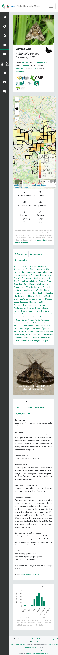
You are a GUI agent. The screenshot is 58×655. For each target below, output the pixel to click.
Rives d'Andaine (28, 313)
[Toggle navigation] (51, 6)
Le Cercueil (19, 296)
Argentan (18, 269)
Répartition (39, 407)
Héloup (31, 284)
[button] (17, 109)
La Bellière (40, 284)
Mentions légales (36, 642)
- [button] (17, 113)
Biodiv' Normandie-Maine (28, 6)
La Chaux (35, 287)
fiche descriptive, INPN (29, 574)
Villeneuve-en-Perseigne (30, 340)
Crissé (16, 281)
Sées (34, 334)
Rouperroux (41, 313)
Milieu (30, 407)
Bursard (37, 275)
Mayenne (17, 305)
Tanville (18, 337)
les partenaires (21, 242)
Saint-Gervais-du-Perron (40, 322)
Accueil (11, 639)
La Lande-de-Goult (34, 293)
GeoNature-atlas (24, 651)
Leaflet (16, 185)
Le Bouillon (48, 293)
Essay (49, 281)
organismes (36, 254)
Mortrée (42, 305)
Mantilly (41, 302)
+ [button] (17, 105)
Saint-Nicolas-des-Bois (44, 331)
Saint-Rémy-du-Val (23, 334)
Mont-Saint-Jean (30, 305)
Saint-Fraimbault (21, 322)
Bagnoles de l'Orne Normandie (26, 272)
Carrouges (46, 275)
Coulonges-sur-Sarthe (43, 278)
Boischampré (45, 272)
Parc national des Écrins (48, 651)
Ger (25, 284)
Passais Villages (41, 308)
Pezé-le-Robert (27, 311)
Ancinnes (42, 266)
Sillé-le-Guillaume (45, 334)
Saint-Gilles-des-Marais (23, 325)
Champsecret (27, 278)
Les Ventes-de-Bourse (28, 299)
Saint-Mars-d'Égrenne (40, 328)
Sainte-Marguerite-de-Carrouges (35, 320)
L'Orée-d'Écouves (21, 302)
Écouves (42, 281)
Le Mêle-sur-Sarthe (33, 296)
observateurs (21, 260)
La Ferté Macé (19, 293)
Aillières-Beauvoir (21, 266)
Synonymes (20, 413)
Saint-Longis (24, 328)
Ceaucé (17, 278)
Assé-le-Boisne (29, 269)
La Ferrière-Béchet (42, 290)
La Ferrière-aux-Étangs (23, 290)
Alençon (33, 266)
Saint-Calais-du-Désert (29, 316)
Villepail (45, 340)
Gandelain (18, 284)
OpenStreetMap (28, 185)
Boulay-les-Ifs (26, 275)
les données (42, 240)
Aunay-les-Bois (43, 269)
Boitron (17, 275)
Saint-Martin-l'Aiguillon (23, 331)
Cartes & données (42, 639)
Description (20, 407)
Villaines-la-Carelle (31, 337)
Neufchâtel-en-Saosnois (24, 308)
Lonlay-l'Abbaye (45, 299)
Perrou (17, 311)
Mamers (32, 302)
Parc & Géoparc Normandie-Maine (25, 639)
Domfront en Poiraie (29, 281)
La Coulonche (46, 287)
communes (21, 254)
